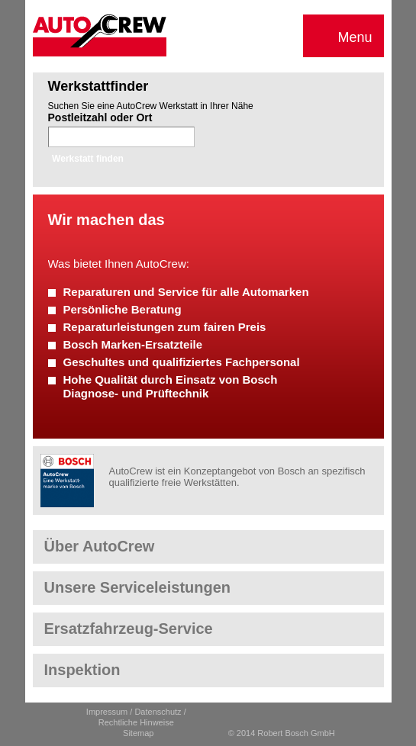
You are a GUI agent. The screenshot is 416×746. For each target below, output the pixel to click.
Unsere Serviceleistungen (137, 587)
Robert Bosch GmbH (67, 480)
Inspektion (82, 669)
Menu (343, 37)
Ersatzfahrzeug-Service (128, 628)
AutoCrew (99, 35)
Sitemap (138, 733)
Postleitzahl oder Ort (100, 117)
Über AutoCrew (99, 546)
